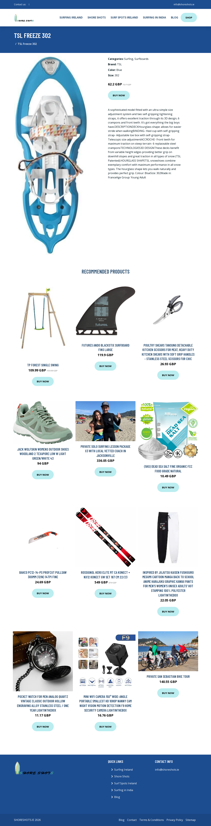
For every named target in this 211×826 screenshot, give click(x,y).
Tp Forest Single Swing (43, 365)
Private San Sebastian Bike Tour (168, 676)
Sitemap (191, 820)
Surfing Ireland (71, 17)
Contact (132, 820)
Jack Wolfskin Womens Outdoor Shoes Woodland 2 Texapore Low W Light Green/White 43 (43, 453)
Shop (188, 17)
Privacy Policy (174, 820)
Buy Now (119, 95)
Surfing (128, 59)
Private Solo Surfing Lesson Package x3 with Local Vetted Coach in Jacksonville (105, 451)
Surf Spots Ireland (124, 17)
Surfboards (142, 59)
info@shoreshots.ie (184, 4)
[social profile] (29, 4)
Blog (174, 17)
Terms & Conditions (151, 820)
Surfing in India (154, 17)
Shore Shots (97, 17)
